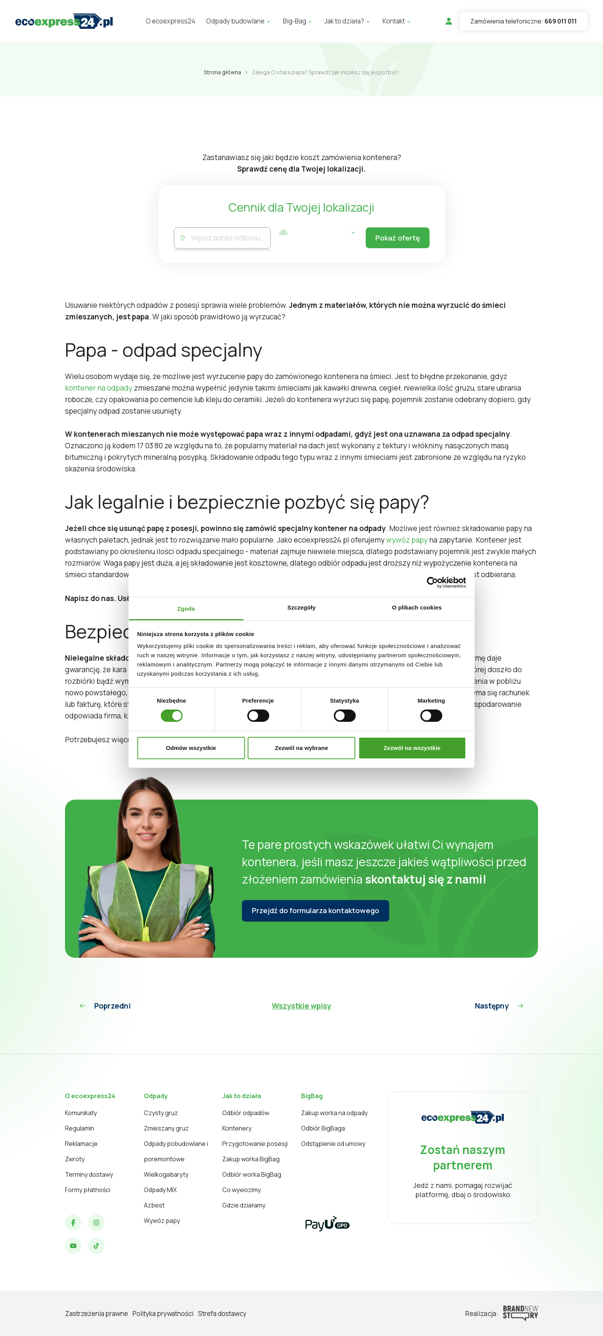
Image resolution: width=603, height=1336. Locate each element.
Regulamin (79, 1128)
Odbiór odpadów (245, 1113)
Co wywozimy (241, 1190)
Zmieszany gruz (166, 1128)
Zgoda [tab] (186, 608)
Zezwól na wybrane (301, 748)
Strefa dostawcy (222, 1313)
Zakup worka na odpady (334, 1113)
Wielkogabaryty (166, 1174)
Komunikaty (81, 1113)
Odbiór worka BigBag (251, 1174)
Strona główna (222, 72)
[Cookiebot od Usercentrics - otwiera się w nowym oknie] (432, 582)
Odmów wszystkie (191, 748)
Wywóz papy (162, 1220)
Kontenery (237, 1128)
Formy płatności (87, 1190)
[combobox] (230, 238)
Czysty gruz (161, 1113)
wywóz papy (407, 540)
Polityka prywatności (163, 1313)
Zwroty (75, 1159)
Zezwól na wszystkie (412, 748)
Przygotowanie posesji (255, 1143)
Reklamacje (81, 1143)
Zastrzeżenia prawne (96, 1313)
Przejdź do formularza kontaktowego (317, 911)
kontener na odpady (98, 388)
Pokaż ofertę (396, 238)
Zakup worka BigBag (251, 1159)
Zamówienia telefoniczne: (523, 21)
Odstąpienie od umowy (333, 1143)
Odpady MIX (160, 1190)
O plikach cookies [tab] (416, 607)
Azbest (154, 1205)
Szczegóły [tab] (301, 607)
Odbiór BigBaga (323, 1128)
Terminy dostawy (89, 1174)
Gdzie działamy (243, 1205)
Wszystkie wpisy (301, 1006)
